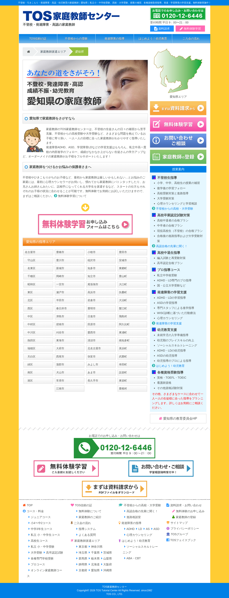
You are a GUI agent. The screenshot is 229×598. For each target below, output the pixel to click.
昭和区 (30, 284)
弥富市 (92, 356)
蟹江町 (123, 308)
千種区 (30, 276)
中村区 (30, 324)
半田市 (60, 300)
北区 (29, 300)
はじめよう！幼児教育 (153, 38)
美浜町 (123, 348)
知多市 (92, 268)
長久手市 (93, 380)
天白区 (30, 356)
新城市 (60, 268)
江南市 (60, 388)
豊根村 (123, 388)
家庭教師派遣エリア (53, 51)
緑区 (29, 364)
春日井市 (61, 308)
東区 (29, 292)
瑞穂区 (30, 348)
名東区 (30, 268)
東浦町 (123, 332)
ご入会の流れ (191, 38)
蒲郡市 (60, 364)
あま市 (92, 372)
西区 (29, 308)
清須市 (92, 340)
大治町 (123, 300)
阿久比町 (124, 324)
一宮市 (60, 284)
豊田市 (123, 252)
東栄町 (123, 380)
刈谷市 (60, 332)
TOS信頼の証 (38, 38)
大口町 (123, 284)
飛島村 (123, 316)
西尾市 (60, 356)
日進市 (92, 316)
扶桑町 (123, 292)
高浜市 (92, 292)
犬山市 (60, 372)
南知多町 (124, 340)
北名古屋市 (94, 348)
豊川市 (60, 260)
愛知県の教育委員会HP (180, 418)
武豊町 (123, 356)
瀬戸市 (60, 292)
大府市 (60, 348)
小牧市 (92, 252)
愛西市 (92, 332)
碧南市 (60, 324)
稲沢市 (92, 260)
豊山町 (123, 276)
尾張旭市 (93, 284)
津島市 (60, 316)
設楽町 (123, 372)
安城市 (123, 260)
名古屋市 (30, 252)
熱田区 (30, 340)
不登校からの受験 (76, 38)
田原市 (92, 324)
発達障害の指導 (114, 38)
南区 (29, 372)
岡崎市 (60, 276)
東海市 (60, 340)
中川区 (30, 332)
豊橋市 (60, 252)
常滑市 (60, 380)
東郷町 (123, 268)
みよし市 (93, 364)
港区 (29, 380)
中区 (29, 316)
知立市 (92, 276)
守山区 (30, 260)
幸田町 (123, 364)
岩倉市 (92, 300)
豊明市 (92, 308)
